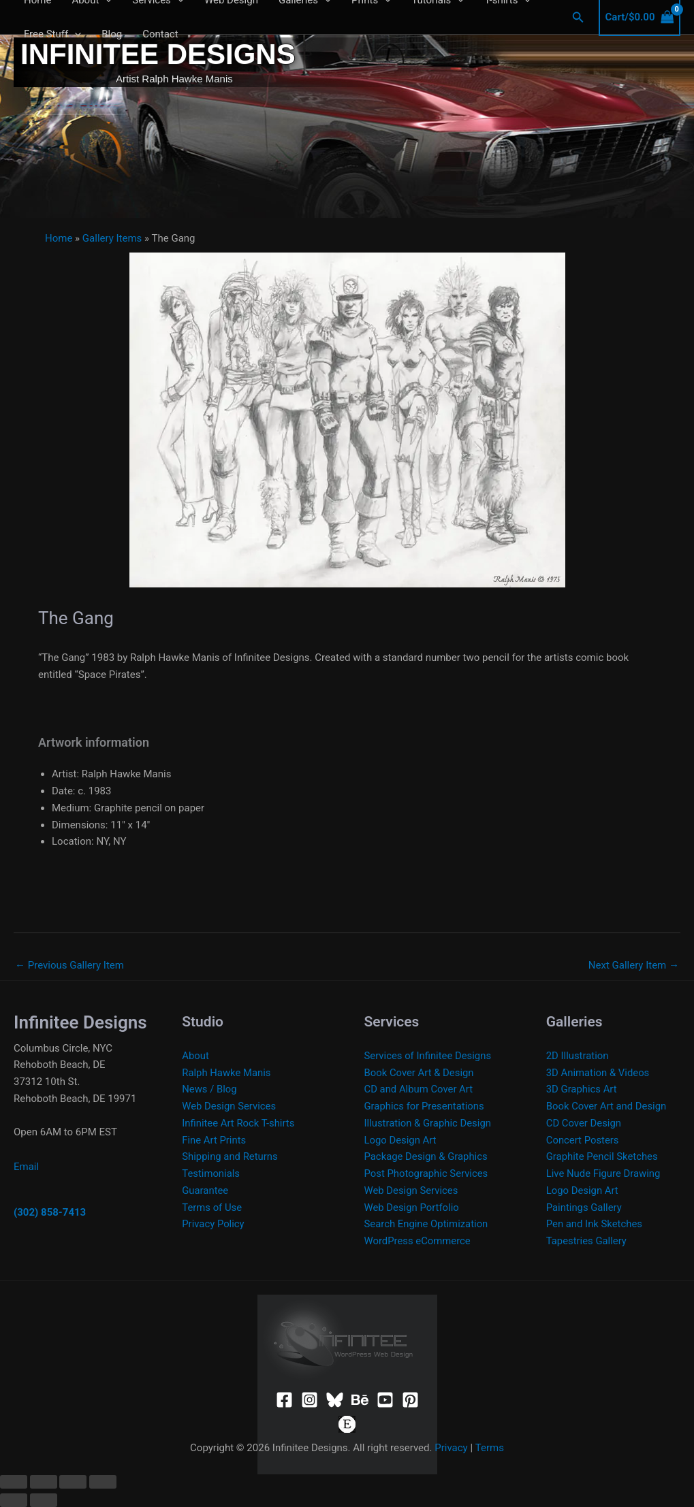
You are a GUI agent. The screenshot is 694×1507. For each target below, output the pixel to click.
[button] (578, 17)
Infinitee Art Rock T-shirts (239, 1123)
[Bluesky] (334, 1399)
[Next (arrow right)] (43, 1500)
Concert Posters (583, 1140)
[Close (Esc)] (102, 1482)
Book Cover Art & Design (419, 1073)
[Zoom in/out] (13, 1482)
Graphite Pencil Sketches (602, 1156)
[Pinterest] (410, 1399)
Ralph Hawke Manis (227, 1073)
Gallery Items (112, 238)
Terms (489, 1448)
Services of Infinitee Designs (428, 1056)
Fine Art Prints (214, 1140)
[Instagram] (309, 1399)
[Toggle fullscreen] (43, 1482)
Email (26, 1167)
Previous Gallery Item (69, 965)
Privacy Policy (213, 1224)
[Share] (72, 1482)
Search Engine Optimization (427, 1224)
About (195, 1056)
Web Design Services (229, 1106)
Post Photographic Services (427, 1173)
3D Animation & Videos (598, 1073)
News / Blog (209, 1089)
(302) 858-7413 (50, 1212)
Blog (111, 34)
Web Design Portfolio (412, 1207)
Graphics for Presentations (425, 1106)
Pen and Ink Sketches (595, 1224)
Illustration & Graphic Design (428, 1123)
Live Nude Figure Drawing (603, 1173)
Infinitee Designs (158, 54)
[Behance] (359, 1399)
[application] (74, 34)
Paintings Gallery (584, 1207)
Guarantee (205, 1190)
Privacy (451, 1448)
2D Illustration (578, 1056)
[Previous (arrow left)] (13, 1500)
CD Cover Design (584, 1123)
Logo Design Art (400, 1140)
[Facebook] (284, 1399)
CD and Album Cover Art (419, 1089)
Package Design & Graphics (426, 1156)
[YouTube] (385, 1399)
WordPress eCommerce (418, 1241)
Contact (160, 34)
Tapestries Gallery (586, 1241)
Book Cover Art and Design (606, 1106)
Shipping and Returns (230, 1156)
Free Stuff (52, 34)
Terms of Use (212, 1207)
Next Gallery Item (633, 965)
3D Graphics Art (582, 1089)
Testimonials (211, 1173)
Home (58, 238)
